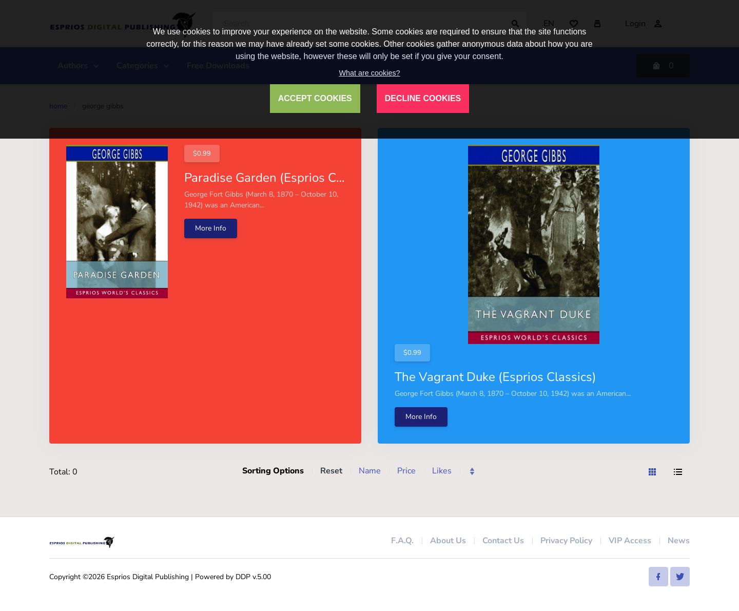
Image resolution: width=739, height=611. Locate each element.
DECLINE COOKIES (423, 98)
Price (406, 470)
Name (370, 470)
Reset (331, 470)
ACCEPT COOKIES (315, 98)
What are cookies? (369, 73)
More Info (210, 228)
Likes (442, 470)
